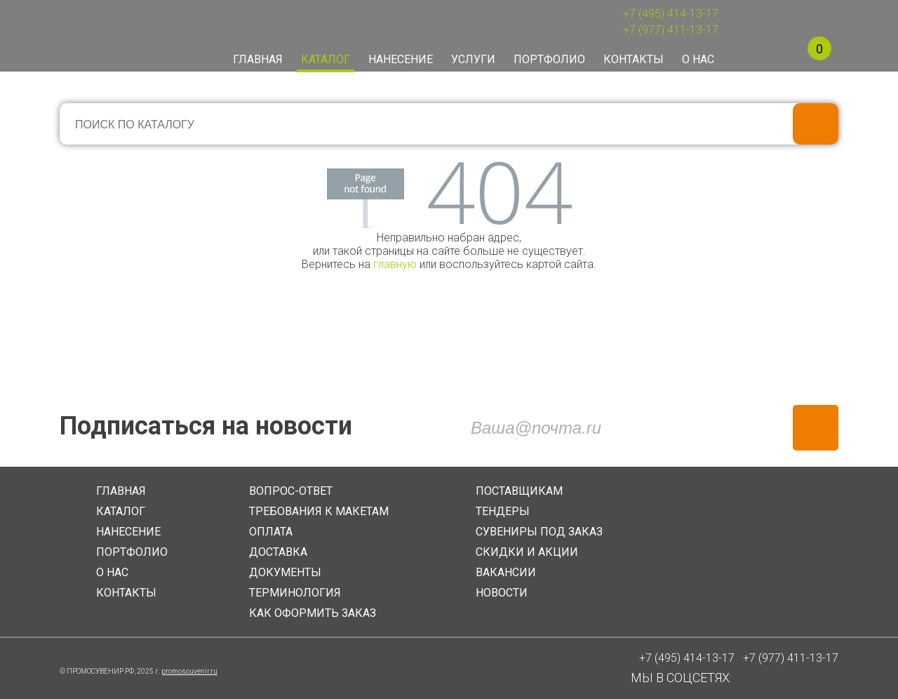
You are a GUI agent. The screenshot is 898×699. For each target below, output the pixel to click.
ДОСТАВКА (278, 552)
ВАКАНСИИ (506, 572)
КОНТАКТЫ (126, 592)
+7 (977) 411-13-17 (670, 29)
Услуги (473, 59)
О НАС (112, 572)
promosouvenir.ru (189, 671)
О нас (698, 59)
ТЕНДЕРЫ (503, 511)
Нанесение (400, 59)
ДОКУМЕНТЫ (285, 572)
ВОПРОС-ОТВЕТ (291, 491)
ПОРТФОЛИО (132, 552)
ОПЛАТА (271, 531)
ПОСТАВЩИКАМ (519, 491)
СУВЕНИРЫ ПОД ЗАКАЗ (539, 531)
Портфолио (549, 59)
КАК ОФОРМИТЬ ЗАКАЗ (312, 613)
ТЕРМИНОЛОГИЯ (295, 592)
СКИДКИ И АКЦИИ (527, 552)
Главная (258, 59)
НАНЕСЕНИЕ (128, 531)
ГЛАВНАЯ (121, 491)
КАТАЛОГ (120, 511)
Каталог (325, 59)
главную (395, 264)
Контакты (633, 59)
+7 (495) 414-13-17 (670, 13)
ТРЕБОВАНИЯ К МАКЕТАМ (319, 511)
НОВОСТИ (502, 592)
